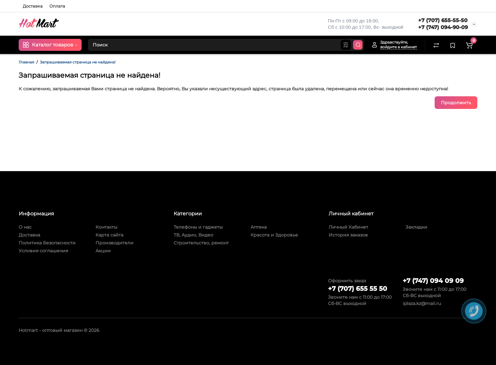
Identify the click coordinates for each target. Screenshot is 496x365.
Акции (103, 251)
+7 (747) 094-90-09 (443, 27)
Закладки (416, 227)
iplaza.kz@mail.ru (422, 303)
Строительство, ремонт (201, 243)
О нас (25, 227)
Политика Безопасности (47, 243)
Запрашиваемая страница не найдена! (77, 62)
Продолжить (456, 102)
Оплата (57, 6)
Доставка (33, 6)
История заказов (348, 235)
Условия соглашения (43, 251)
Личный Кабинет (348, 227)
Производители (114, 243)
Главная (26, 62)
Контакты (106, 227)
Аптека (259, 227)
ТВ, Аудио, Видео (193, 235)
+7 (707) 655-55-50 (443, 20)
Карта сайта (109, 235)
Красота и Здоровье (274, 235)
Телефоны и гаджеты (198, 227)
